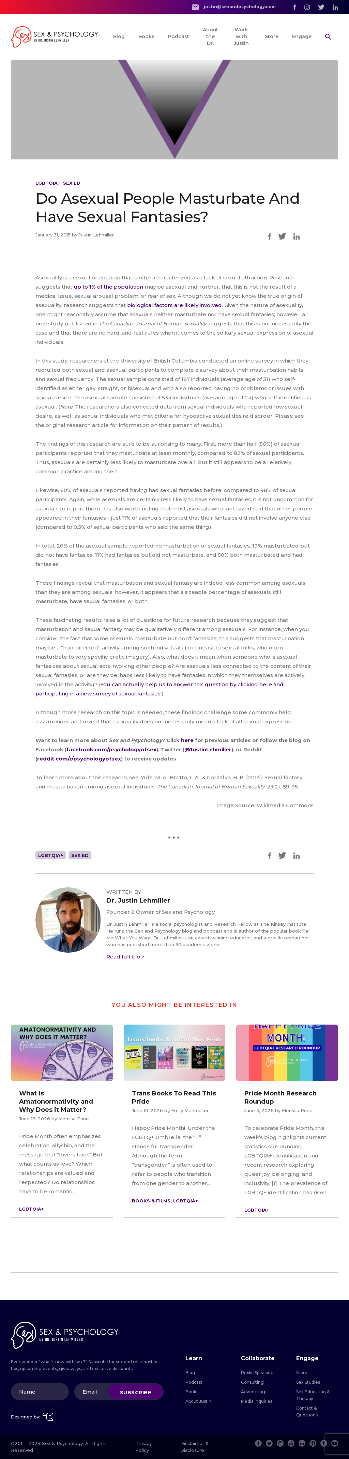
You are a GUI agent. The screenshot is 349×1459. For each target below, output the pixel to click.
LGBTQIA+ (47, 183)
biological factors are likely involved (174, 305)
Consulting (252, 1382)
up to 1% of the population (108, 286)
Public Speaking (257, 1372)
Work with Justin (241, 36)
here (188, 740)
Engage (302, 36)
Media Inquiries (256, 1401)
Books (146, 36)
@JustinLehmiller (207, 749)
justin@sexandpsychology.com (234, 7)
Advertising (253, 1391)
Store (271, 36)
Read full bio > (125, 956)
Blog (119, 36)
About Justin (198, 1401)
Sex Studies (308, 1382)
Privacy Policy (143, 1447)
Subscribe (135, 1392)
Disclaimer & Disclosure (194, 1447)
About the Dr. (210, 36)
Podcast (178, 36)
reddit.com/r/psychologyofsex (79, 758)
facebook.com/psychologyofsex (111, 749)
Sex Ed (71, 183)
